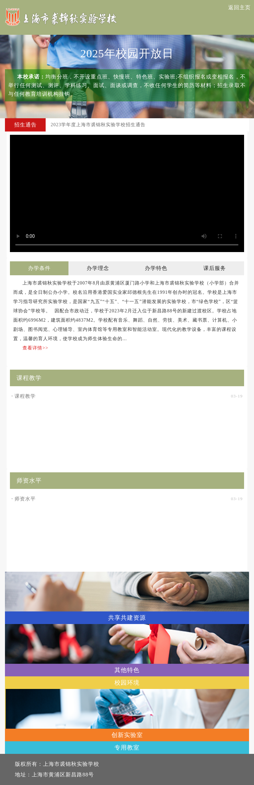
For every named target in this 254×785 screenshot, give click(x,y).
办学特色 (156, 268)
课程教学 (23, 396)
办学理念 (98, 268)
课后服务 (214, 268)
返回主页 (239, 7)
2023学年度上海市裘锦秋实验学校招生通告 (98, 124)
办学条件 (39, 268)
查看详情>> (35, 347)
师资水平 (23, 499)
